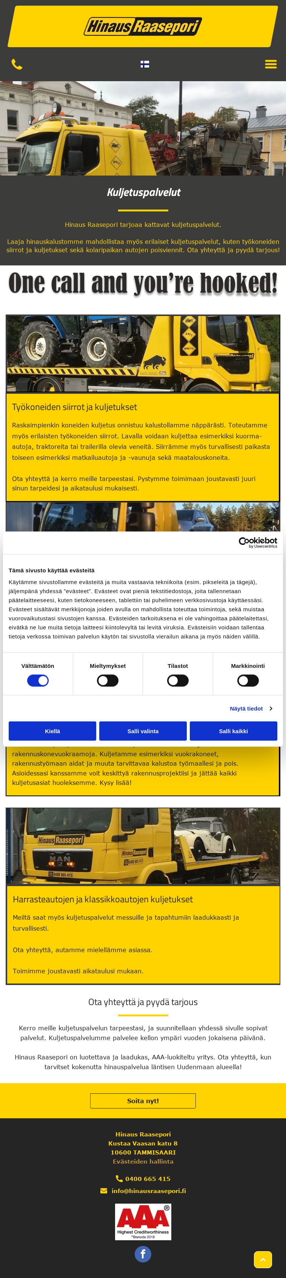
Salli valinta (143, 731)
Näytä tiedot (246, 708)
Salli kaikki (233, 731)
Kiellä (52, 731)
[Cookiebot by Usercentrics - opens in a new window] (244, 542)
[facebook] (143, 1255)
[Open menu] (270, 64)
